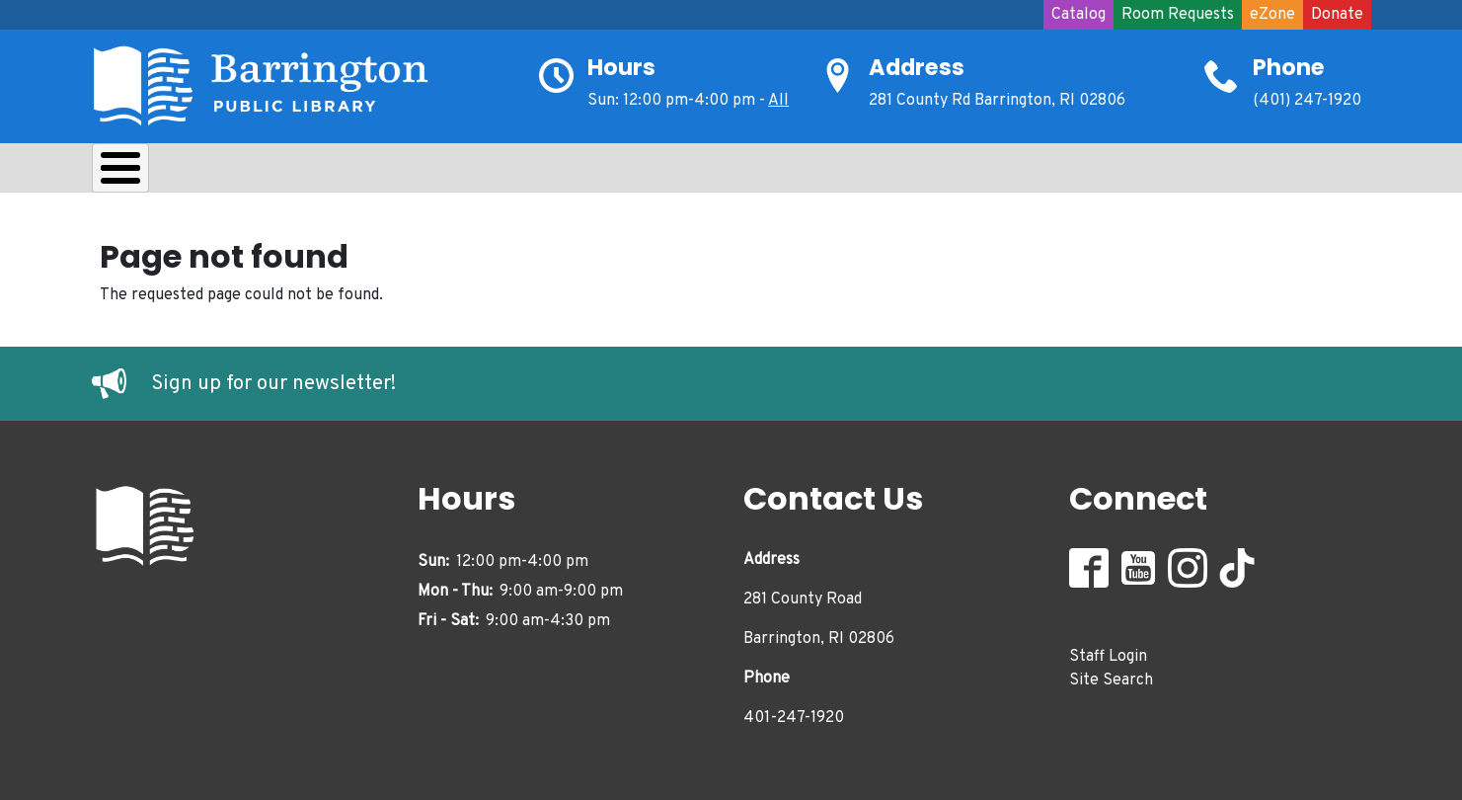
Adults (634, 173)
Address (916, 67)
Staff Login (1108, 652)
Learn (352, 173)
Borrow (247, 173)
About (141, 173)
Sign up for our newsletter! (273, 379)
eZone (1272, 15)
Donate (1337, 15)
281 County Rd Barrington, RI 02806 (997, 101)
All (778, 101)
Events (739, 173)
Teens (534, 173)
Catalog (1078, 15)
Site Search (1111, 675)
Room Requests (1177, 15)
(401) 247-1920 (1307, 101)
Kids (443, 173)
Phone (1289, 67)
